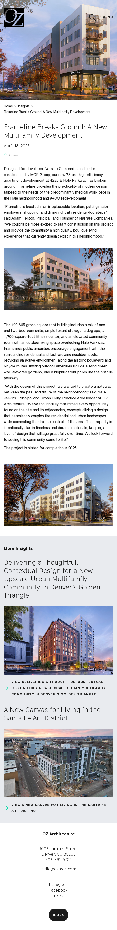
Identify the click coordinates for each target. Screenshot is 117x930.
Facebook (58, 890)
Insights (24, 106)
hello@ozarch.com (58, 869)
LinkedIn (58, 895)
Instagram (58, 884)
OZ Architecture (58, 834)
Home (8, 106)
